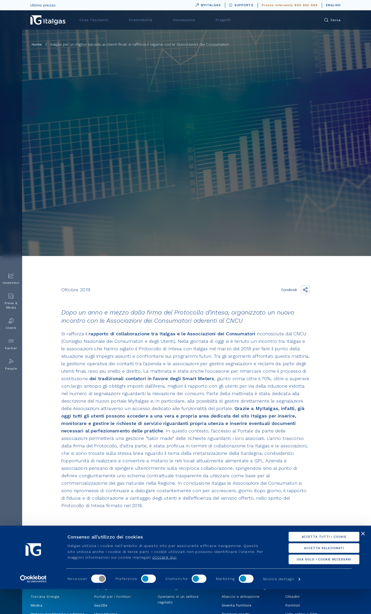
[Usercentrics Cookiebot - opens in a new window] (33, 604)
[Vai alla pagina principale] (47, 20)
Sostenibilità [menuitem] (199, 20)
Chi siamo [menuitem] (121, 20)
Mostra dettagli (278, 604)
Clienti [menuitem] (11, 324)
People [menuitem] (11, 364)
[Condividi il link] (305, 289)
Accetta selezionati (315, 573)
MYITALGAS (207, 4)
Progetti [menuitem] (270, 20)
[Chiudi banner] (363, 558)
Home (36, 44)
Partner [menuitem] (11, 344)
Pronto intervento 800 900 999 (290, 5)
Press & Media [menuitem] (11, 301)
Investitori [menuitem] (11, 279)
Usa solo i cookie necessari (315, 584)
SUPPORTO (241, 5)
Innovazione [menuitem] (237, 20)
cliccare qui (164, 582)
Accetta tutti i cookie (314, 562)
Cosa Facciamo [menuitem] (159, 20)
